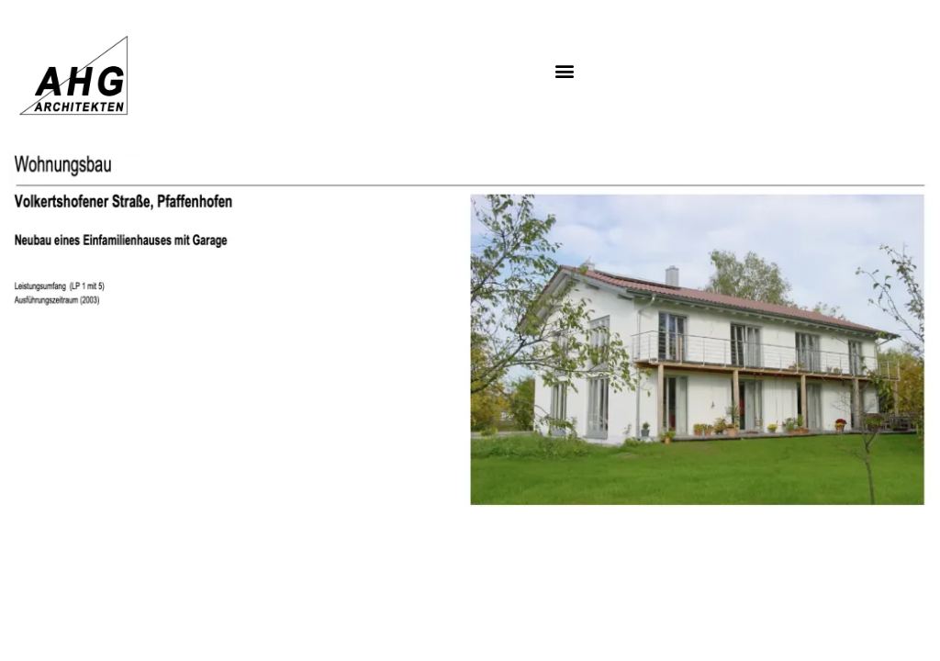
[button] (565, 71)
